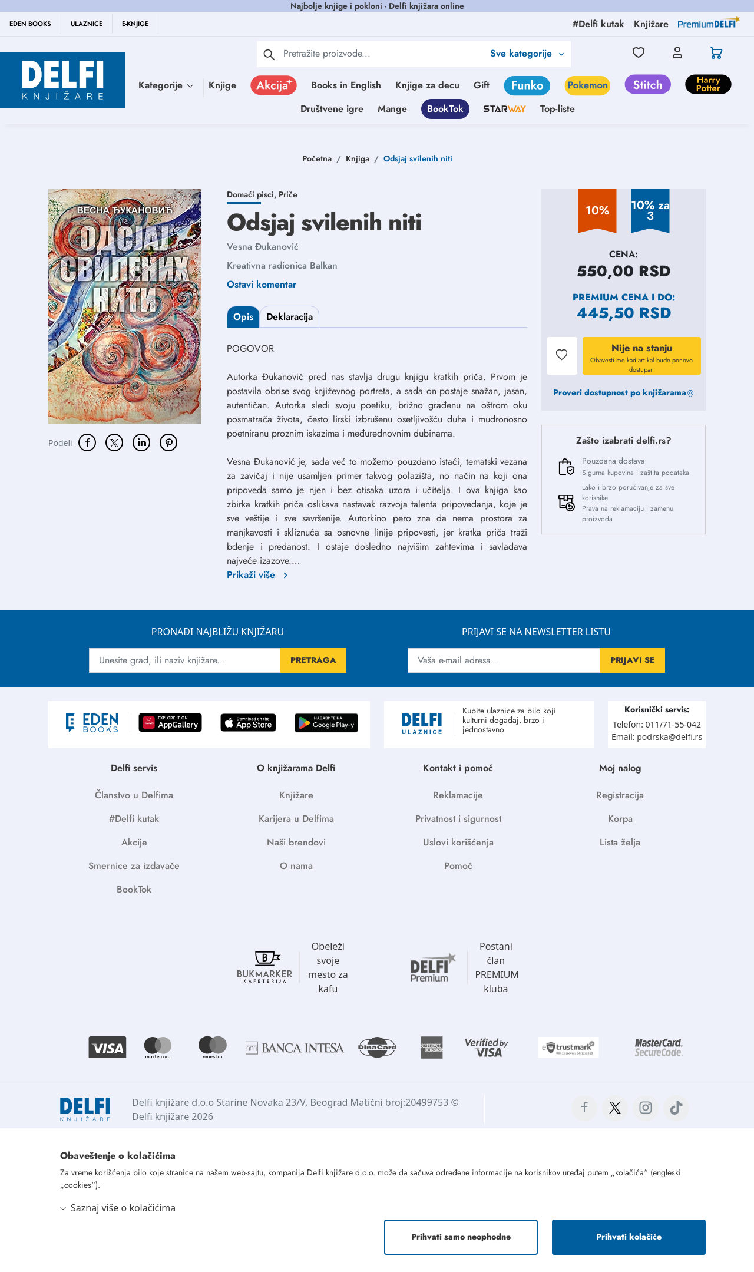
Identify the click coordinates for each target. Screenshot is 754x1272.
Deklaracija (289, 316)
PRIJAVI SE (632, 660)
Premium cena (611, 297)
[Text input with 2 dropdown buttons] (383, 53)
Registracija (620, 795)
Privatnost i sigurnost (458, 818)
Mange (392, 108)
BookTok (445, 108)
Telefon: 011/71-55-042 (657, 724)
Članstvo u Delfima (134, 795)
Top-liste (557, 108)
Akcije (134, 842)
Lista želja (620, 842)
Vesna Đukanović (263, 246)
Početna (317, 158)
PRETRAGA (313, 660)
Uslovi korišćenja (458, 842)
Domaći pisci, (253, 194)
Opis (243, 316)
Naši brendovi (296, 842)
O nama (296, 866)
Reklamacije (458, 795)
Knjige (222, 85)
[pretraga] (269, 54)
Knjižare (296, 795)
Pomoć (458, 866)
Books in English (346, 85)
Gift (482, 85)
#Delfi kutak (134, 818)
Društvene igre (331, 108)
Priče (288, 194)
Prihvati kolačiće (629, 1237)
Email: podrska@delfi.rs (656, 736)
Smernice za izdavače (134, 866)
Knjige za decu (427, 85)
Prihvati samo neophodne (461, 1237)
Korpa (620, 818)
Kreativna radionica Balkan (282, 265)
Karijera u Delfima (296, 818)
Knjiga (357, 158)
